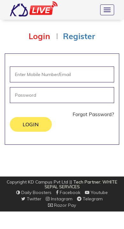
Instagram (59, 199)
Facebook (68, 192)
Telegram (90, 199)
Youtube (96, 192)
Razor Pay (62, 205)
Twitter (31, 199)
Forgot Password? (93, 114)
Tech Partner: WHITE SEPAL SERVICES (81, 184)
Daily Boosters (34, 192)
